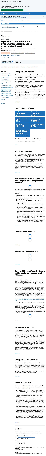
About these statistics (5, 77)
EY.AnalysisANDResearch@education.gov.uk (26, 437)
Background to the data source (7, 95)
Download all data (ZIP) (5, 55)
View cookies (25, 9)
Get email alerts (6, 57)
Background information (5, 73)
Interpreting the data (5, 97)
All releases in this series (30, 53)
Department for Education (7, 62)
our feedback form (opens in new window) (10, 27)
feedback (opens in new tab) (17, 20)
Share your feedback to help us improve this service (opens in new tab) (14, 17)
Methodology (22, 67)
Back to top (3, 103)
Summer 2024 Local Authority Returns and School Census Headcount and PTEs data (6, 90)
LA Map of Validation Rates (6, 85)
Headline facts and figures (6, 75)
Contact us (3, 99)
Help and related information (32, 67)
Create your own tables (15, 55)
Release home (3, 67)
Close (44, 16)
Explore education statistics (23, 14)
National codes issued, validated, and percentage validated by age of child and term (6, 81)
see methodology (24, 386)
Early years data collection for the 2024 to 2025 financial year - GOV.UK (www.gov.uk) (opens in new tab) (29, 299)
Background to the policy (6, 93)
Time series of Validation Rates (7, 87)
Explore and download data (13, 67)
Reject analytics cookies (17, 9)
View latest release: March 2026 (17, 53)
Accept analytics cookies (6, 9)
